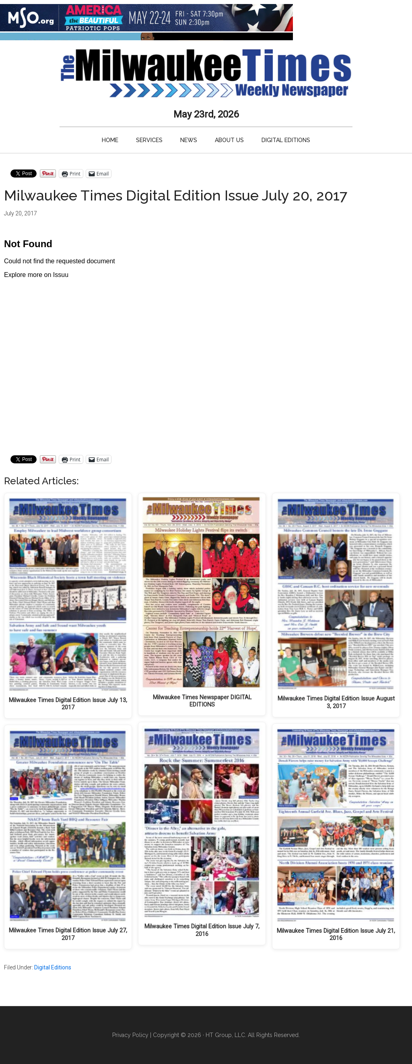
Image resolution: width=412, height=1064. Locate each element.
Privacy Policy (130, 1035)
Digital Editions (52, 967)
